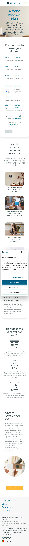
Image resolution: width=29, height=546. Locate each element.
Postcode (8, 75)
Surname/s (17, 57)
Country (17, 75)
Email (6, 66)
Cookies (12, 528)
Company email (8, 104)
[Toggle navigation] (2, 3)
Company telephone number (17, 105)
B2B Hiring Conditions (10, 530)
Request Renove (14, 488)
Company (8, 97)
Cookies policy (19, 272)
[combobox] (19, 78)
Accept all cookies (14, 282)
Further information (18, 277)
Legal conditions (21, 528)
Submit (9, 131)
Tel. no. (16, 66)
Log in (25, 3)
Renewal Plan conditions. (13, 125)
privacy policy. (17, 119)
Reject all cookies (14, 292)
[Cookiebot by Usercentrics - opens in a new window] (20, 252)
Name (7, 57)
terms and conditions (16, 117)
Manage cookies (14, 287)
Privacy (5, 528)
